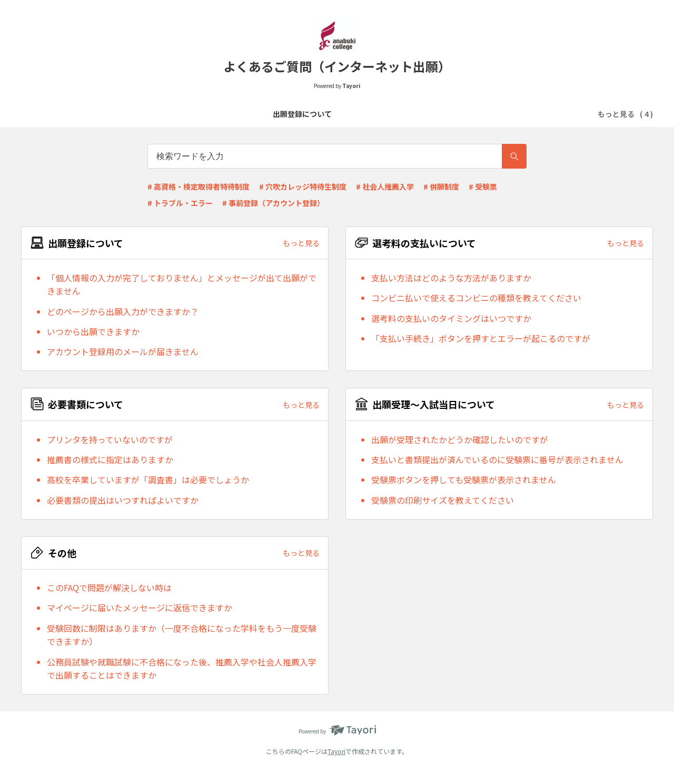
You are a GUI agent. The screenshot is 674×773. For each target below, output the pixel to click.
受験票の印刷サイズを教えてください (442, 500)
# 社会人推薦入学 (385, 186)
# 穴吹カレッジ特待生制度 (302, 186)
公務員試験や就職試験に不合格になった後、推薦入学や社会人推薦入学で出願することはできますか (181, 668)
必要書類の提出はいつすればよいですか (123, 500)
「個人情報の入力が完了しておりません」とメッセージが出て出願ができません (181, 284)
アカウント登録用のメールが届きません (123, 351)
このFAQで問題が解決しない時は (109, 587)
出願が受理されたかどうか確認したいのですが (459, 439)
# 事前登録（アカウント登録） (273, 203)
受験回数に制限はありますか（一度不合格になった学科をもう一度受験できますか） (181, 635)
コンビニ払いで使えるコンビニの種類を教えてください (476, 297)
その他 (506, 114)
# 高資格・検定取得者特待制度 (198, 186)
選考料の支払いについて (255, 114)
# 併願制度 (441, 186)
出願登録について (171, 114)
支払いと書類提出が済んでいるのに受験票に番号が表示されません (497, 459)
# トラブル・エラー (180, 203)
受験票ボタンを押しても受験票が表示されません (463, 479)
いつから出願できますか (93, 331)
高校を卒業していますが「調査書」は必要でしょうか (148, 479)
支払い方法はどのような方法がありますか (451, 277)
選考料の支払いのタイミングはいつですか (451, 318)
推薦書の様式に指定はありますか (110, 459)
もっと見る (301, 243)
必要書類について (340, 114)
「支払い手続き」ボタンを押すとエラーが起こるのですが (480, 338)
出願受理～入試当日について (433, 114)
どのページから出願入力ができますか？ (123, 311)
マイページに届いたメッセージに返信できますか (139, 607)
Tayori (336, 751)
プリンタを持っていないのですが (110, 439)
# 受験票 (483, 186)
